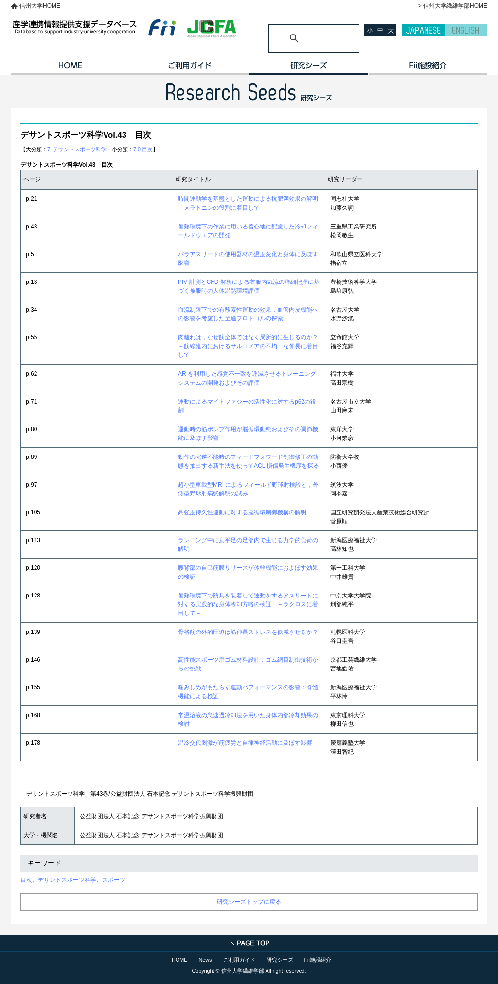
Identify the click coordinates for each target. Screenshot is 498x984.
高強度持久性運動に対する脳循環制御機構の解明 (242, 512)
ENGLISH (466, 30)
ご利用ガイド (189, 68)
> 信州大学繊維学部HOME (452, 5)
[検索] (302, 38)
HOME (70, 68)
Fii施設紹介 (317, 960)
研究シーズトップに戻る (249, 901)
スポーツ (113, 880)
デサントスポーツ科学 (67, 880)
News (205, 960)
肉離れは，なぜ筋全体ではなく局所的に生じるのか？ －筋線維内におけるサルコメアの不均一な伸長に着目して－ (251, 346)
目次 (26, 880)
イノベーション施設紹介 (427, 68)
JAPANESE (423, 30)
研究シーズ (308, 68)
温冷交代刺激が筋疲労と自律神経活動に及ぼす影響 (245, 742)
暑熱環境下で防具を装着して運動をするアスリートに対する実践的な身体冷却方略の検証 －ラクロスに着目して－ (248, 604)
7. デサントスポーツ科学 (77, 149)
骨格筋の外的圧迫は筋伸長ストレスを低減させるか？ (248, 632)
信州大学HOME (39, 5)
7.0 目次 (143, 149)
